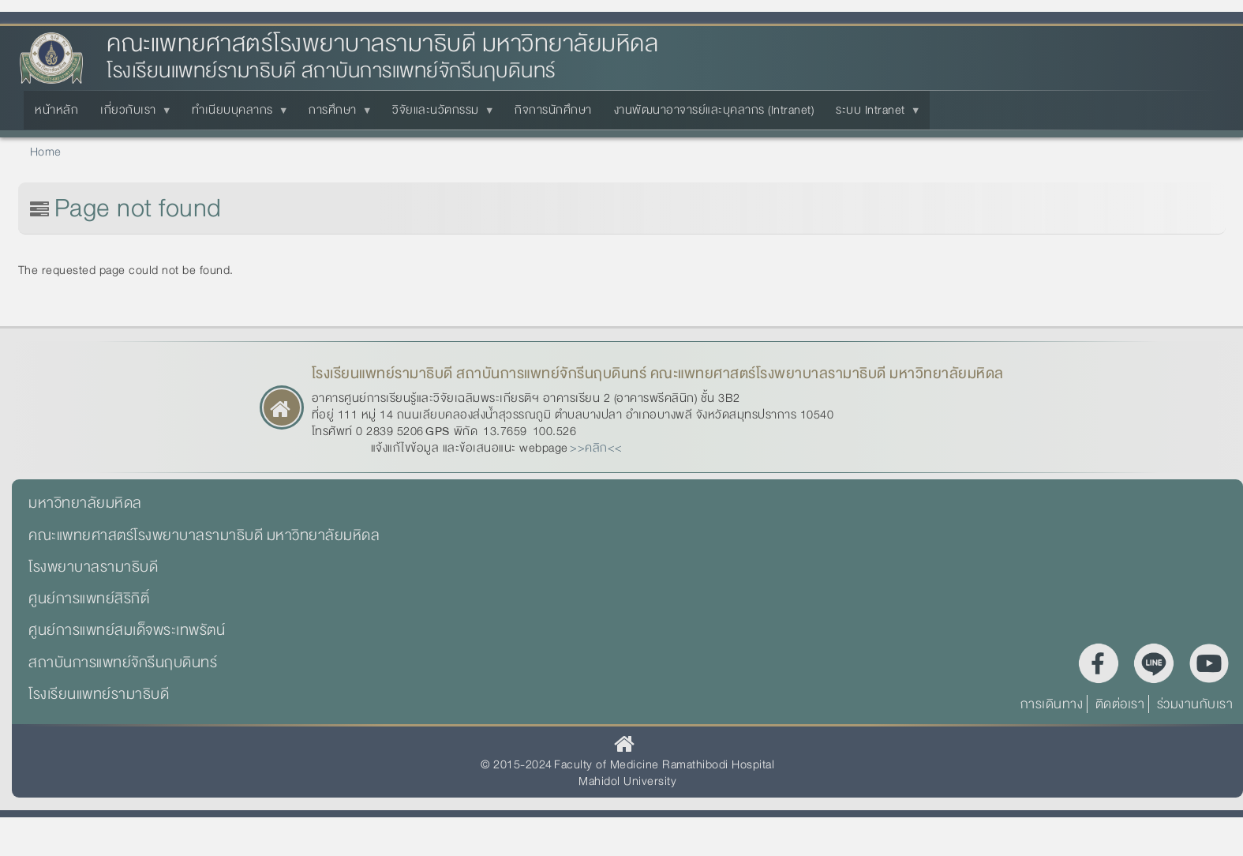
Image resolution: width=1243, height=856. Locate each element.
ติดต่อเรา (1120, 704)
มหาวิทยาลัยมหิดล (85, 503)
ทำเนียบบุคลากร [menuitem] (235, 114)
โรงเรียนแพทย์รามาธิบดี (98, 694)
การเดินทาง (1052, 704)
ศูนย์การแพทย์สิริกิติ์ (88, 598)
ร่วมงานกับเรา (1195, 704)
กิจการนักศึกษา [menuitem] (553, 109)
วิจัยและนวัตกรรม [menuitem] (438, 114)
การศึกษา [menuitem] (336, 114)
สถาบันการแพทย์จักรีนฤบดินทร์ (122, 662)
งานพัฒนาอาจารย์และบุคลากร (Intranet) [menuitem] (714, 109)
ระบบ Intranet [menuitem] (874, 114)
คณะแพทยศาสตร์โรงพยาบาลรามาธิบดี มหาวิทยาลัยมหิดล (382, 44)
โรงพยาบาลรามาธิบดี (93, 567)
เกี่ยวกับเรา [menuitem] (131, 114)
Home (46, 151)
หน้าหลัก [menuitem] (56, 109)
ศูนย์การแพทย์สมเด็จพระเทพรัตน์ (126, 630)
